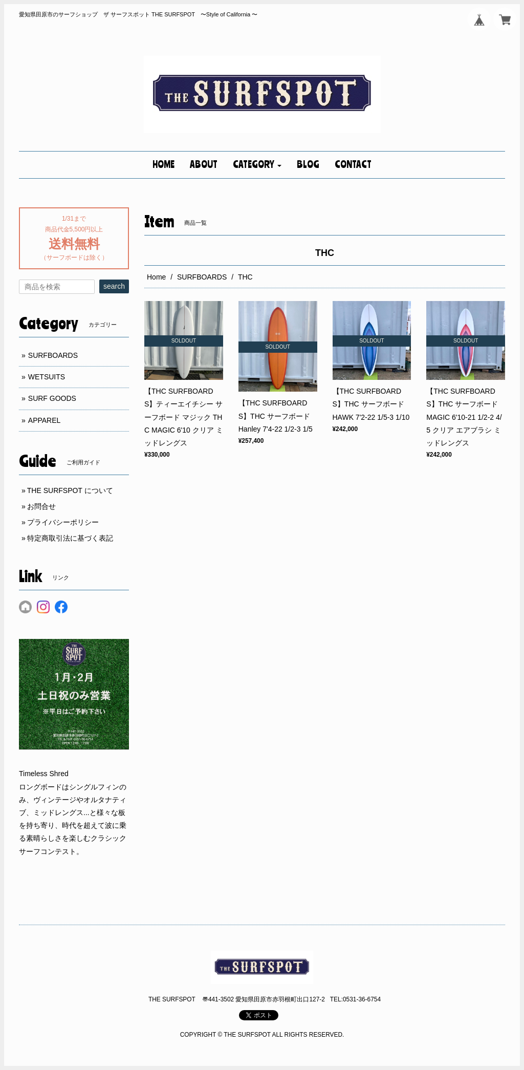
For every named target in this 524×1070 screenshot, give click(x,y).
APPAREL (44, 420)
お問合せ (41, 506)
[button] (257, 165)
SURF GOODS (52, 398)
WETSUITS (46, 377)
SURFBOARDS (202, 277)
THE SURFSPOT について (70, 490)
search (114, 286)
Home (156, 277)
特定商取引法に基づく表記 (70, 538)
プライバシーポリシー (63, 522)
